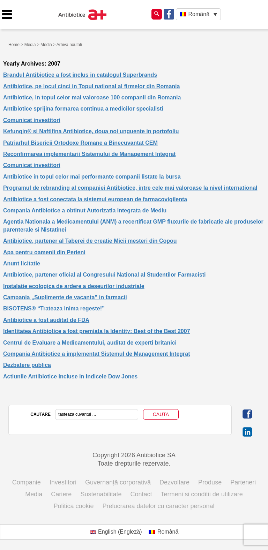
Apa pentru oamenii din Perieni (44, 252)
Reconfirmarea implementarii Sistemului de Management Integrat (89, 154)
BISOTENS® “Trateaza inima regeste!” (54, 308)
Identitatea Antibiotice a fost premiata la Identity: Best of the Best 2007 (96, 331)
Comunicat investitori (31, 120)
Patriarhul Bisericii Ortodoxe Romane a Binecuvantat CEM (80, 143)
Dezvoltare (174, 482)
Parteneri (243, 482)
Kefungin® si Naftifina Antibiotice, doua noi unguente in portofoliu (91, 131)
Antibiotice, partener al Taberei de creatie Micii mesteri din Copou (90, 241)
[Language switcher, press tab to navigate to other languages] (198, 14)
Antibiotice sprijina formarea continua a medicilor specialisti (83, 109)
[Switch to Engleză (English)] (116, 532)
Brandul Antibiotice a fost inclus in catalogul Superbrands (80, 75)
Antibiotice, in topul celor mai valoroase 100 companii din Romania (92, 97)
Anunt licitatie (21, 263)
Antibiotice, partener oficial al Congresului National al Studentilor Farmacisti (104, 275)
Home (14, 44)
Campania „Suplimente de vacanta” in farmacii (65, 297)
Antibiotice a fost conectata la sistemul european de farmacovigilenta (95, 199)
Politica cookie (73, 506)
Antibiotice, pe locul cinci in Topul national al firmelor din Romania (91, 86)
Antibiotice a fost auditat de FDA (46, 320)
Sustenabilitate (100, 494)
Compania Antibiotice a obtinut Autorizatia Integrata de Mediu (84, 210)
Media (30, 44)
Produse (210, 482)
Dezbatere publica (27, 365)
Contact (141, 494)
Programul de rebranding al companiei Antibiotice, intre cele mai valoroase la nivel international (130, 188)
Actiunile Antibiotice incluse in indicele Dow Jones (70, 376)
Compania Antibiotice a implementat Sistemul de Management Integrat (96, 354)
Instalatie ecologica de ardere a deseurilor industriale (73, 286)
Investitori (63, 482)
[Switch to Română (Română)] (163, 532)
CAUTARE (40, 414)
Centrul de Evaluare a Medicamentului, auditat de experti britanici (90, 343)
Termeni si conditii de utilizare (202, 494)
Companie (26, 482)
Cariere (61, 494)
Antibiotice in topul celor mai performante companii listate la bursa (92, 177)
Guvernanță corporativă (118, 482)
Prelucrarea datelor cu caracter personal (158, 506)
